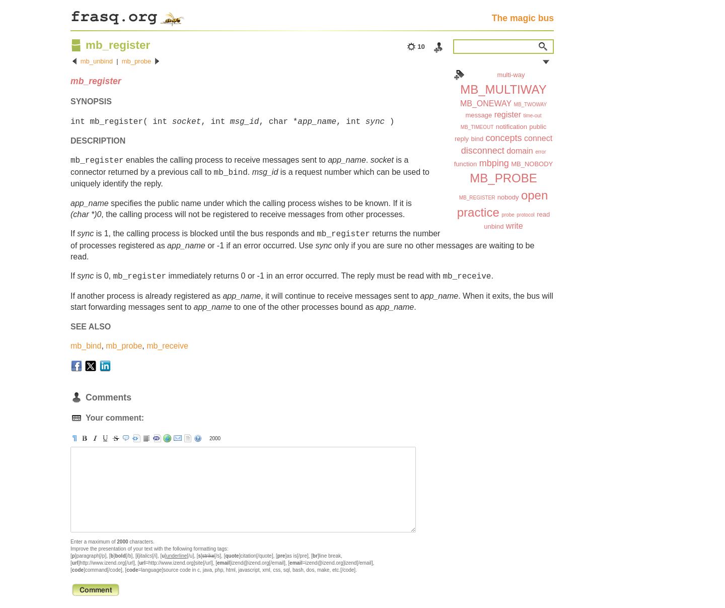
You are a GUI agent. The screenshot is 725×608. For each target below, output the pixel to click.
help (198, 438)
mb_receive (167, 346)
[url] (167, 438)
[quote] (126, 438)
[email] (178, 438)
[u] (105, 438)
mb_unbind (97, 61)
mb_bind (85, 346)
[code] (157, 438)
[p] (74, 438)
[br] (146, 438)
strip (188, 438)
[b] (85, 438)
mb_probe (137, 61)
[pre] (136, 438)
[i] (95, 438)
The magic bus (523, 18)
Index (459, 75)
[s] (116, 438)
